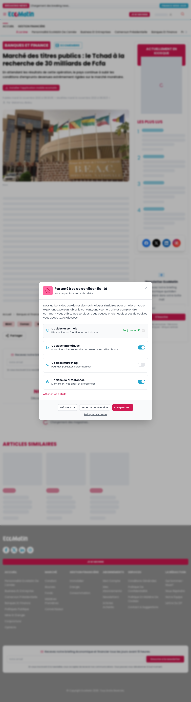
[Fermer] (146, 288)
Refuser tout (67, 407)
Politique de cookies (95, 414)
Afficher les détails (54, 394)
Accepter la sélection (94, 407)
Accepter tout (122, 407)
